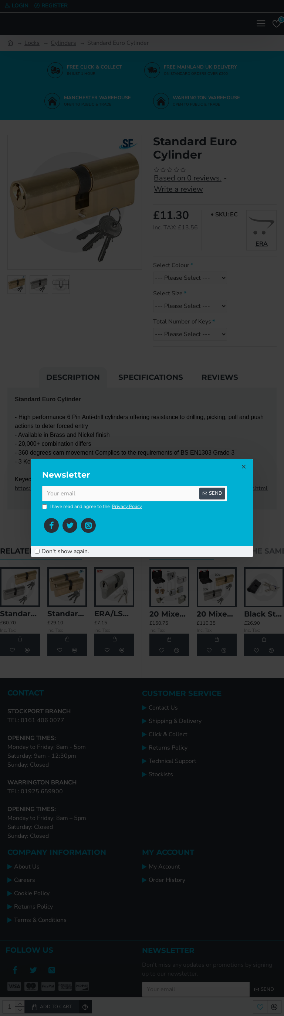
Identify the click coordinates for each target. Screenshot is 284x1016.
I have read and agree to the (92, 507)
